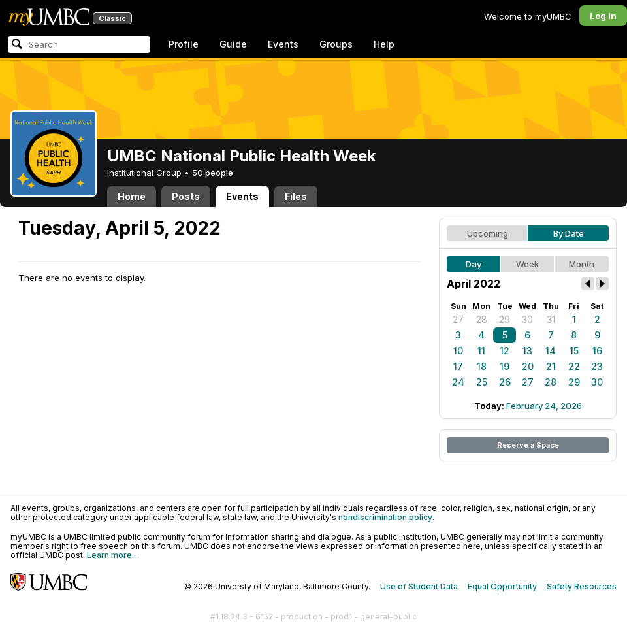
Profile (184, 44)
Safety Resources (582, 586)
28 (481, 319)
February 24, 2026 (544, 406)
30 (527, 319)
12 (504, 350)
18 (482, 366)
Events (283, 44)
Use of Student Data (419, 586)
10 (458, 350)
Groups (336, 44)
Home (132, 196)
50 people (212, 172)
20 (528, 366)
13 (527, 350)
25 (481, 381)
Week (527, 264)
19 (504, 366)
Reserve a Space (528, 445)
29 (504, 319)
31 (551, 319)
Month (581, 264)
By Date (568, 233)
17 (458, 366)
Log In (603, 15)
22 (574, 366)
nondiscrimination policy (385, 517)
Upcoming (487, 233)
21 (551, 366)
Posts (186, 196)
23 (597, 366)
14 (550, 350)
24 (458, 381)
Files (296, 196)
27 (458, 319)
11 (481, 350)
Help (384, 44)
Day (473, 264)
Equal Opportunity (502, 586)
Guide (233, 44)
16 (597, 350)
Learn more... (112, 555)
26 (505, 381)
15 (574, 350)
